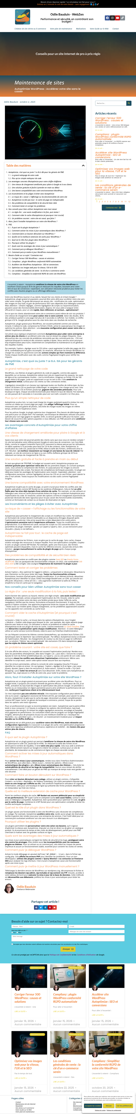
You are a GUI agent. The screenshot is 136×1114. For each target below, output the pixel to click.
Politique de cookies (100, 1110)
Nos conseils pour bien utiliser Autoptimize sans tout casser (32, 209)
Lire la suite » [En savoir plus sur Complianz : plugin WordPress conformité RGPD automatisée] (99, 148)
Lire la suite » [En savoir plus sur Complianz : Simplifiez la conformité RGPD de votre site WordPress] (98, 1078)
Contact (115, 28)
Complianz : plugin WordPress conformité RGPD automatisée (36, 261)
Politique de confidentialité (114, 1110)
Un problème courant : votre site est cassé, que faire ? (33, 218)
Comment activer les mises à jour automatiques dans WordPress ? (39, 231)
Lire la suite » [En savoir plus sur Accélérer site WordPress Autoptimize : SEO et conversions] (99, 165)
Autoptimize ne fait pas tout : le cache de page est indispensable (38, 200)
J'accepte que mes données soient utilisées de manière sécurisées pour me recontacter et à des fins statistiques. (50, 943)
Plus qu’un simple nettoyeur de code (26, 178)
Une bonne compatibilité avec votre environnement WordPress (37, 191)
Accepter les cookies (93, 1106)
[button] (83, 165)
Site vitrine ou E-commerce (25, 1108)
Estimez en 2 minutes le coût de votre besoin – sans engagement (63, 4)
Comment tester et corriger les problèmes (28, 206)
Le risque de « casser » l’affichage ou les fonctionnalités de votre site (39, 197)
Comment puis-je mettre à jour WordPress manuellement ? (36, 252)
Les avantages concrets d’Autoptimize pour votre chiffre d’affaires (34, 181)
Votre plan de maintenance (61, 28)
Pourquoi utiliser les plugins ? (24, 243)
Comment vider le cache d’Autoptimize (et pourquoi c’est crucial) (38, 215)
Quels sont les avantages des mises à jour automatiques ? (35, 246)
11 (125, 201)
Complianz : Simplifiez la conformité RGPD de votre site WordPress (39, 274)
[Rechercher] (128, 103)
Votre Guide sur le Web (99, 28)
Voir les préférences (124, 1106)
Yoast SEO (60, 559)
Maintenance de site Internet (25, 1104)
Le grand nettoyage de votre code (25, 175)
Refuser (109, 1106)
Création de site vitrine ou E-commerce (30, 28)
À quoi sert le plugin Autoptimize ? (26, 228)
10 (122, 201)
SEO (74, 1104)
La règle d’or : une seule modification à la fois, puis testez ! (35, 212)
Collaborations (78, 1109)
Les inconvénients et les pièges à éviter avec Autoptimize (31, 194)
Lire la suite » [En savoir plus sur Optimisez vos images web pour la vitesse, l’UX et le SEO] (99, 181)
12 (129, 201)
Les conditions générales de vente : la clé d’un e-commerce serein (38, 271)
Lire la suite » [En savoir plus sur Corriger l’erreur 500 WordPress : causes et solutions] (99, 130)
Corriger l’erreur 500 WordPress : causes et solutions (33, 258)
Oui (14, 931)
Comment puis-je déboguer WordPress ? (28, 249)
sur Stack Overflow (71, 626)
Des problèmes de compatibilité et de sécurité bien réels (34, 203)
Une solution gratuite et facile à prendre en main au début (35, 188)
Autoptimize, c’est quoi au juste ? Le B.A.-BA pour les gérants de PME (36, 172)
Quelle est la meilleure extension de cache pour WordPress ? (36, 237)
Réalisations (81, 28)
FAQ (10, 224)
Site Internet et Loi (79, 1102)
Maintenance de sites (39, 82)
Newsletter (19, 1106)
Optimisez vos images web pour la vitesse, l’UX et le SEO (34, 268)
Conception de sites (80, 1108)
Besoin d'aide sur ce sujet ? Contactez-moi (25, 255)
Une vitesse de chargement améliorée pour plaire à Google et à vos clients (42, 184)
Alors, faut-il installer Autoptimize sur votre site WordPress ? (32, 221)
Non (19, 931)
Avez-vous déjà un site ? (19, 929)
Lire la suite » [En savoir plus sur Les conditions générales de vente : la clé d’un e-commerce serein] (99, 199)
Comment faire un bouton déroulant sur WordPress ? (33, 234)
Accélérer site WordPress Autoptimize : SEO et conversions (35, 265)
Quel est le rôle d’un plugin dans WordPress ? (30, 240)
